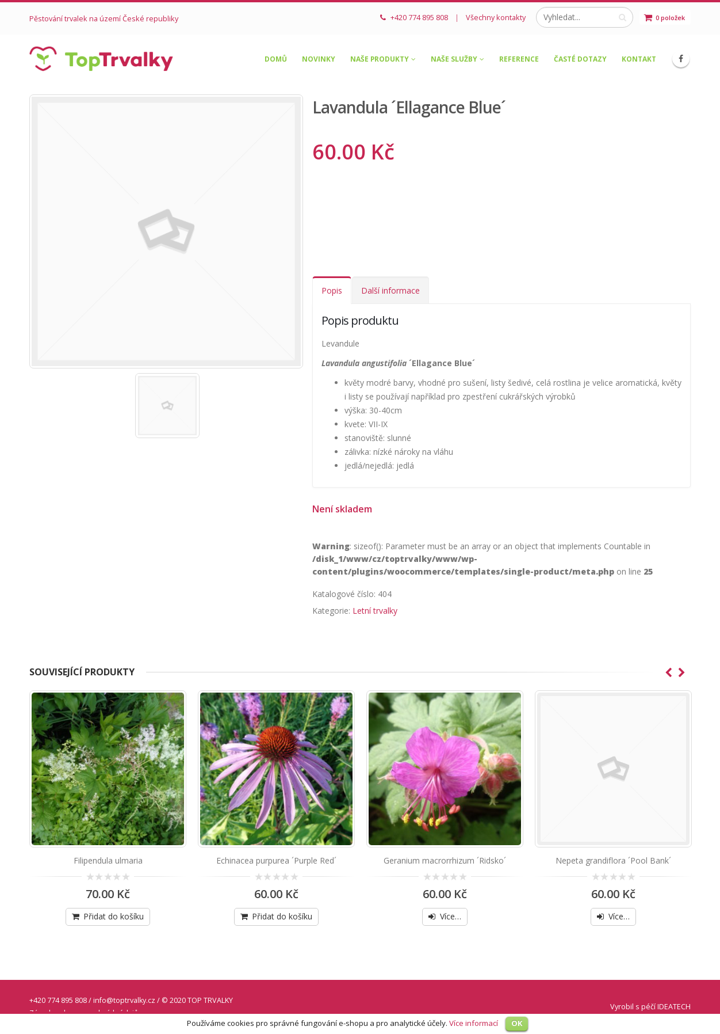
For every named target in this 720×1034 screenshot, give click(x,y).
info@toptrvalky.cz (124, 1000)
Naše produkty (379, 59)
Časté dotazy (580, 59)
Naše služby (454, 59)
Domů (276, 59)
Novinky (318, 59)
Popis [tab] (331, 290)
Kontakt (639, 59)
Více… (450, 916)
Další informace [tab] (390, 290)
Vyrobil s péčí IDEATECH (650, 1007)
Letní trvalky (375, 610)
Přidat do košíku (113, 916)
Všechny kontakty (496, 17)
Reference (519, 59)
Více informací (473, 1023)
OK (516, 1023)
